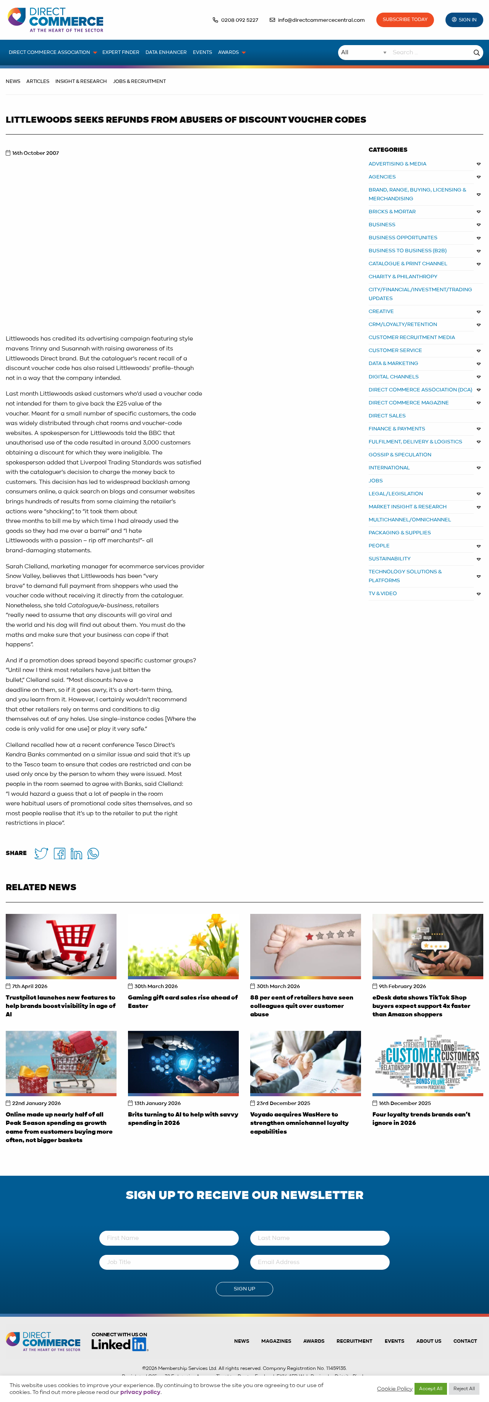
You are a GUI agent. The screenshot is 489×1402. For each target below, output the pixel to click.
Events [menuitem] (202, 52)
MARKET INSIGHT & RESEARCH (408, 507)
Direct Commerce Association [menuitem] (49, 52)
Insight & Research (81, 81)
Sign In (468, 20)
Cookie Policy (395, 1389)
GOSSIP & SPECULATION (400, 455)
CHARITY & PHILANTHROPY (403, 276)
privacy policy (140, 1392)
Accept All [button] (430, 1388)
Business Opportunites (403, 237)
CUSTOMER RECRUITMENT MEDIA (412, 337)
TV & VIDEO (383, 593)
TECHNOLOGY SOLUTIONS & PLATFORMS (405, 576)
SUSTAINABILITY (390, 558)
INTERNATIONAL (389, 468)
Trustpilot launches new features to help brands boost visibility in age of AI (60, 1006)
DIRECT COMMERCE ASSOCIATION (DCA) (420, 390)
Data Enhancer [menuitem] (166, 52)
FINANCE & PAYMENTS (397, 429)
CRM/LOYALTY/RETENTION (403, 324)
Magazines (276, 1341)
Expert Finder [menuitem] (120, 52)
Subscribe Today (405, 19)
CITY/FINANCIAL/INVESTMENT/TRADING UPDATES (420, 294)
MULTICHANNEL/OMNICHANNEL (410, 520)
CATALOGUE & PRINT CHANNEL (408, 263)
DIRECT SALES (387, 416)
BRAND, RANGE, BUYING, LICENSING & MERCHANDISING (417, 194)
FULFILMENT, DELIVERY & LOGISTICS (415, 442)
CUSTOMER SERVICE (395, 350)
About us (428, 1341)
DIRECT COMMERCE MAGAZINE (409, 403)
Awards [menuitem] (228, 52)
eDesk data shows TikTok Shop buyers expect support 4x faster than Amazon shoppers (421, 1006)
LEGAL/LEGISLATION (396, 494)
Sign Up (244, 1289)
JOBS (376, 481)
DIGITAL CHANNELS (394, 377)
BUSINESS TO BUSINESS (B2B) (408, 250)
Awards (313, 1341)
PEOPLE (379, 545)
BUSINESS (382, 224)
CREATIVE (381, 311)
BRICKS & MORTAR (392, 211)
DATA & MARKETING (393, 363)
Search (476, 52)
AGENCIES (382, 177)
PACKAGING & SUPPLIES (400, 532)
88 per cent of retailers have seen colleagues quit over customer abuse (301, 1006)
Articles (37, 81)
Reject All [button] (464, 1388)
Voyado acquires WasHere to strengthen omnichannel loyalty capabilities (299, 1123)
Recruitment (354, 1341)
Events (394, 1341)
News (13, 81)
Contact (465, 1341)
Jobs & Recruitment (139, 81)
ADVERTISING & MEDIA (397, 164)
